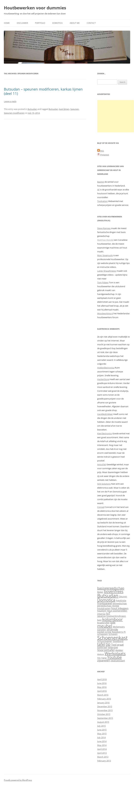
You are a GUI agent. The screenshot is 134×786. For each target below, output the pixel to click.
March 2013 (102, 756)
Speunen (74, 109)
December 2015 (104, 706)
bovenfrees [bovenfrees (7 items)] (113, 591)
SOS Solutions (104, 483)
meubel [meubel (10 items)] (104, 626)
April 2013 (102, 752)
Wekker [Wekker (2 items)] (119, 650)
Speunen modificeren (14, 112)
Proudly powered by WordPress (18, 780)
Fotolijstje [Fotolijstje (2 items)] (121, 600)
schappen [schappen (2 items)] (102, 634)
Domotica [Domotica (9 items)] (106, 600)
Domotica (57, 23)
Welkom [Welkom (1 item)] (100, 654)
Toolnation (102, 201)
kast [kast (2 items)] (99, 619)
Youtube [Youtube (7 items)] (114, 657)
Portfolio (40, 23)
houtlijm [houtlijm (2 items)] (101, 610)
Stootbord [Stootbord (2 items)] (118, 641)
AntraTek (101, 464)
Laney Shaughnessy (106, 270)
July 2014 (101, 737)
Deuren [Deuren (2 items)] (123, 596)
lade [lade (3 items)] (112, 622)
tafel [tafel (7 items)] (101, 644)
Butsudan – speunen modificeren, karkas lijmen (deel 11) (43, 91)
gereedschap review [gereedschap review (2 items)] (108, 605)
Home (7, 23)
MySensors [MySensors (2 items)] (119, 626)
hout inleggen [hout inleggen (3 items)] (119, 608)
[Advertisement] (115, 116)
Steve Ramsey (104, 228)
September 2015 (105, 718)
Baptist (100, 181)
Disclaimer (22, 23)
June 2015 (101, 729)
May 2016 (101, 687)
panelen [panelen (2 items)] (101, 629)
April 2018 (102, 679)
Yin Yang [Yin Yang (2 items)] (102, 657)
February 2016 (104, 698)
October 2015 (103, 714)
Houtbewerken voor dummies (35, 8)
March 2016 (102, 694)
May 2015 (101, 733)
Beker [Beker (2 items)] (100, 592)
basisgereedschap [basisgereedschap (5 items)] (110, 588)
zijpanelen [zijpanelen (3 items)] (103, 660)
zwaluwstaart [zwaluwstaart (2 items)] (118, 660)
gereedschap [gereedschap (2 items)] (120, 603)
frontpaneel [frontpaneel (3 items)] (104, 603)
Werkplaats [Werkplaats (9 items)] (115, 653)
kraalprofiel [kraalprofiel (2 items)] (103, 622)
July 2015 (101, 725)
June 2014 (101, 741)
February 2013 (104, 760)
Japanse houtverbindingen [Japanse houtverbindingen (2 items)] (111, 616)
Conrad (100, 507)
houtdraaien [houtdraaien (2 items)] (104, 608)
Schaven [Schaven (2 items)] (113, 634)
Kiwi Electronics (104, 433)
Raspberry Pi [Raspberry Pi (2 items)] (119, 631)
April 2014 (102, 749)
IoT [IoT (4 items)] (108, 613)
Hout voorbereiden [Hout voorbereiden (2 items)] (117, 610)
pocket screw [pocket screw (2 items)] (104, 631)
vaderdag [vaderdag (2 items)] (113, 647)
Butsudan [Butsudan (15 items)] (107, 595)
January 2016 (103, 702)
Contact (91, 23)
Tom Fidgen (103, 282)
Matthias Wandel (105, 239)
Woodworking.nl (105, 313)
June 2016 (101, 683)
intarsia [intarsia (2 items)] (101, 613)
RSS (100, 150)
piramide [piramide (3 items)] (112, 629)
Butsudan (32, 109)
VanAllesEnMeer (105, 414)
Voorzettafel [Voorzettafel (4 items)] (106, 650)
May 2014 (101, 745)
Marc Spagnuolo (105, 255)
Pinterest (103, 154)
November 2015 (105, 710)
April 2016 (102, 691)
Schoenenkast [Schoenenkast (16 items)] (112, 638)
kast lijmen (64, 109)
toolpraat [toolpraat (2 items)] (102, 647)
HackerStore (103, 379)
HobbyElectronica (105, 367)
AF (98, 189)
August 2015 (103, 721)
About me (75, 23)
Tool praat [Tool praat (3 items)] (117, 644)
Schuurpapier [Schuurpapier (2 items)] (104, 641)
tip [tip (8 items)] (108, 644)
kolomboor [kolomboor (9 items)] (112, 619)
